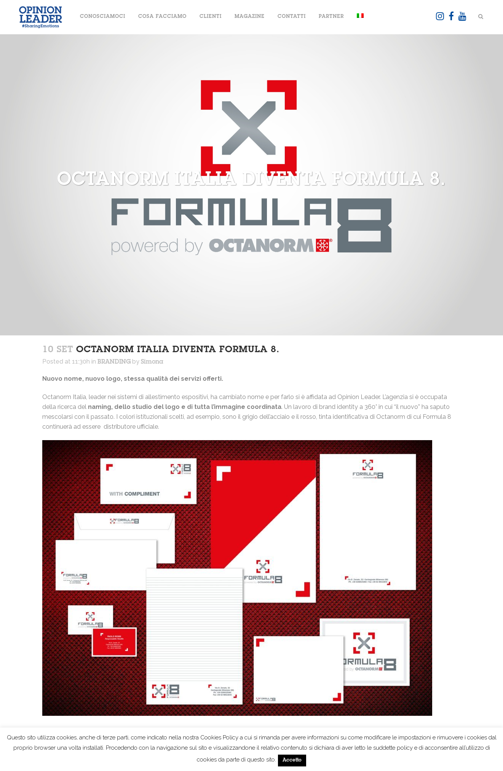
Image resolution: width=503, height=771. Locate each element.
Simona (152, 362)
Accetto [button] (292, 760)
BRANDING (114, 362)
